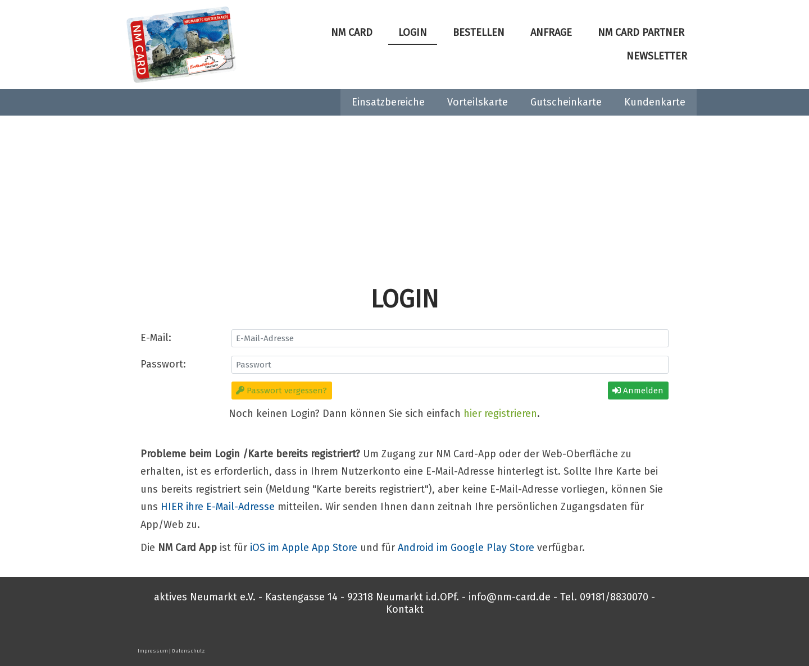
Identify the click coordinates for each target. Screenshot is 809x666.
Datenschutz (188, 651)
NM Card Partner (641, 32)
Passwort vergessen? (281, 390)
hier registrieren (500, 413)
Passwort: (163, 364)
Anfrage (551, 32)
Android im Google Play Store (466, 547)
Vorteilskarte (477, 102)
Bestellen (479, 32)
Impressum (153, 651)
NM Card (351, 32)
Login (412, 32)
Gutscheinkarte (566, 102)
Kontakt (405, 609)
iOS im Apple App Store (303, 547)
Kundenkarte (654, 102)
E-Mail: (155, 338)
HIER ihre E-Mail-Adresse (218, 506)
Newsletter (656, 56)
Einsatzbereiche (388, 102)
